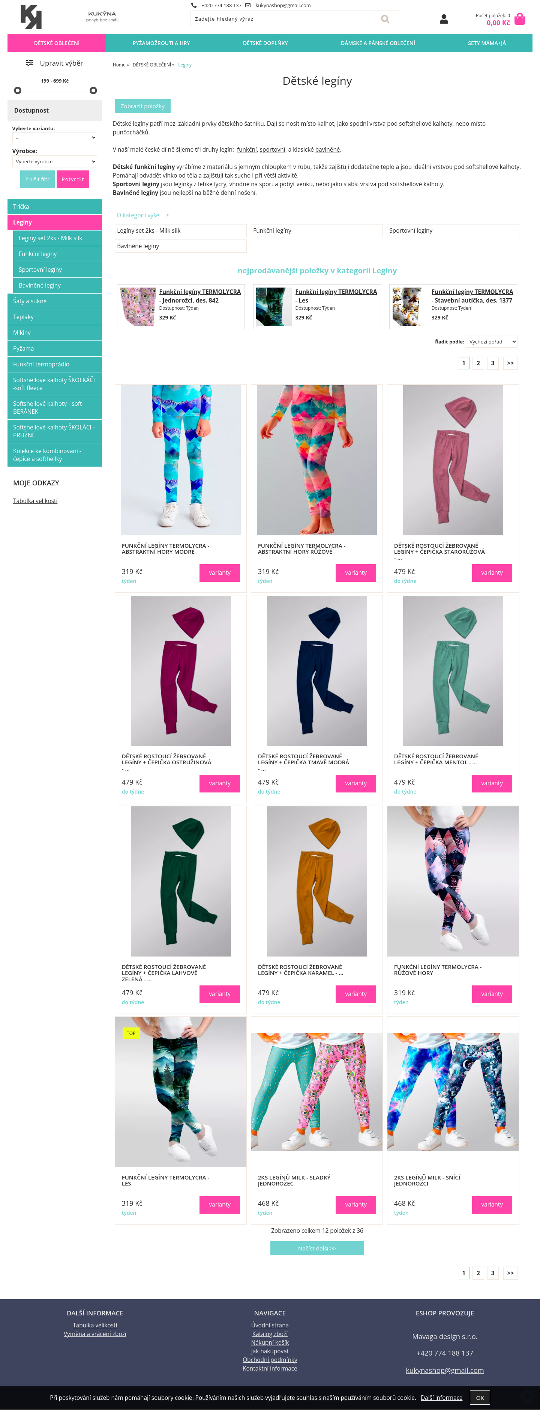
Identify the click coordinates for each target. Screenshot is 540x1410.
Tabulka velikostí (35, 501)
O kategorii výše (138, 216)
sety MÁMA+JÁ (487, 43)
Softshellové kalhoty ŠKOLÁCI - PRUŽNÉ (54, 431)
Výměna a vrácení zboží (95, 1335)
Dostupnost (31, 110)
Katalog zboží (270, 1335)
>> (510, 364)
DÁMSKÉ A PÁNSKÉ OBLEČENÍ (378, 43)
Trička (21, 207)
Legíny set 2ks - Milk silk (148, 231)
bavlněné (327, 150)
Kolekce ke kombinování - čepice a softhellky (47, 455)
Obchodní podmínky (270, 1361)
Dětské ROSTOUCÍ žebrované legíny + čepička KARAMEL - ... (301, 970)
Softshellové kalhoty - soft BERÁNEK (47, 408)
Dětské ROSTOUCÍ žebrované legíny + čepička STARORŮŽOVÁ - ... (439, 552)
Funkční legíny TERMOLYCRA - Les (166, 1181)
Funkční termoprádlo (41, 364)
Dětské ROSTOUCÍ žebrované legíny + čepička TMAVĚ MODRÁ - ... (304, 762)
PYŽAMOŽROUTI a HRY (161, 43)
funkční (247, 150)
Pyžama (23, 348)
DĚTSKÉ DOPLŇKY (265, 43)
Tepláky (23, 317)
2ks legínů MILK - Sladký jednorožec (294, 1181)
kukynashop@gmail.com (278, 5)
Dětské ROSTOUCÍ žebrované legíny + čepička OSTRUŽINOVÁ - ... (167, 762)
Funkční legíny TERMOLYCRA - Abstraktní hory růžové (302, 549)
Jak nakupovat (270, 1352)
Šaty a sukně (30, 301)
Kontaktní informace (270, 1369)
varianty (220, 573)
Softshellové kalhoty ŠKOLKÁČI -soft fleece (54, 384)
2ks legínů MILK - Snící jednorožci (427, 1181)
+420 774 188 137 (216, 5)
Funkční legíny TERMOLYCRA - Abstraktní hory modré (166, 549)
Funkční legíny (272, 231)
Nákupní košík (270, 1343)
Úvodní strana (270, 1326)
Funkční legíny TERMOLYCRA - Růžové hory (438, 970)
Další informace (441, 1397)
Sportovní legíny (410, 231)
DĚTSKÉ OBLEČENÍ (57, 43)
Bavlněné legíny (138, 246)
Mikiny (22, 333)
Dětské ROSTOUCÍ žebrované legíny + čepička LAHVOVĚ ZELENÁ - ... (164, 973)
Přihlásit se (444, 19)
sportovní (272, 150)
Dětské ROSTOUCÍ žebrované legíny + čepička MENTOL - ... (436, 759)
